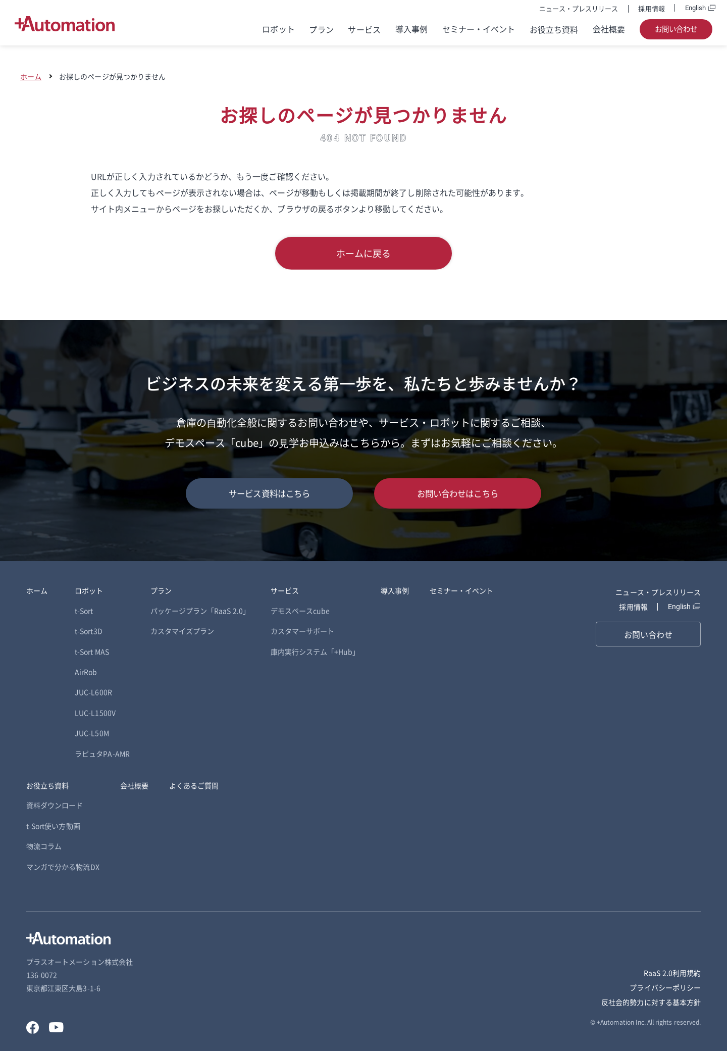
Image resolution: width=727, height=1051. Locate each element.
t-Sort (84, 611)
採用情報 (651, 8)
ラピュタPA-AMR (102, 753)
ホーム (30, 76)
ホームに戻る (363, 253)
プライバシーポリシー (665, 987)
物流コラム (44, 846)
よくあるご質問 (194, 785)
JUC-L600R (93, 692)
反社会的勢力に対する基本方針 (651, 1002)
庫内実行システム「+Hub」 (315, 651)
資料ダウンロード (54, 805)
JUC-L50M (92, 733)
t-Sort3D (88, 631)
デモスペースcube (300, 611)
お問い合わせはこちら (457, 493)
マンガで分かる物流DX (62, 867)
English (695, 8)
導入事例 (411, 29)
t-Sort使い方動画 (53, 826)
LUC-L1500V (95, 713)
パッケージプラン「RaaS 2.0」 (200, 611)
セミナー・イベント (478, 29)
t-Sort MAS (92, 651)
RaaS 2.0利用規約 (672, 973)
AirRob (86, 672)
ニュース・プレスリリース (578, 8)
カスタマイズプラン (182, 631)
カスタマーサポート (303, 631)
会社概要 (609, 29)
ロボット (278, 29)
